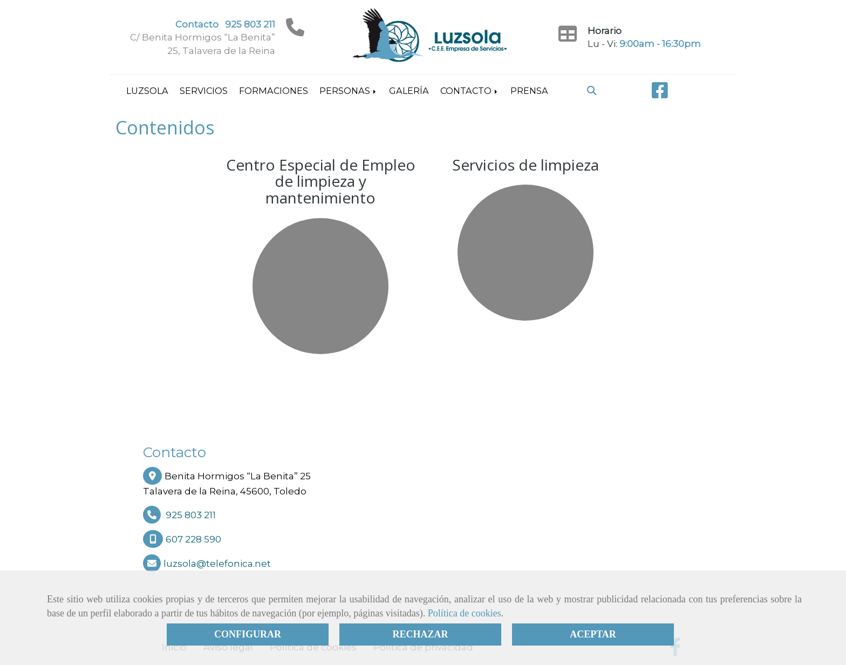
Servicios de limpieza (525, 164)
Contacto (469, 90)
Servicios (204, 90)
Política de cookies (464, 613)
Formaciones (273, 90)
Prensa (529, 90)
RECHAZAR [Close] (420, 634)
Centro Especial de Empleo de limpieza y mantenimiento (320, 181)
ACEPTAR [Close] (593, 634)
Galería (409, 90)
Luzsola (147, 90)
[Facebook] (660, 94)
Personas (348, 90)
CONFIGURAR (247, 634)
